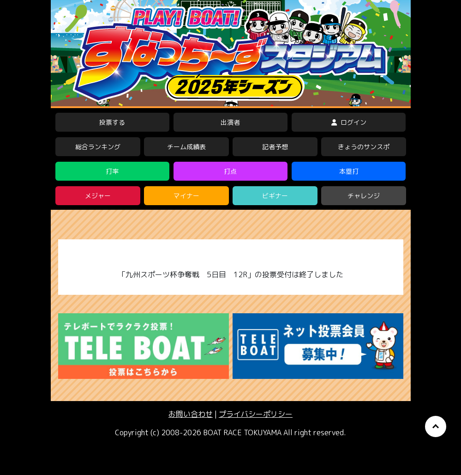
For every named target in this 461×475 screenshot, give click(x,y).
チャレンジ (363, 195)
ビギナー (275, 195)
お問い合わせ (190, 414)
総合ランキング (97, 146)
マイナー (186, 195)
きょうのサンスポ (363, 146)
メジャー (98, 195)
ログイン (348, 122)
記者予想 (275, 146)
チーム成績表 (186, 146)
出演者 (230, 122)
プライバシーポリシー (256, 414)
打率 (112, 171)
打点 (230, 171)
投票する (112, 122)
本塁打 (349, 171)
